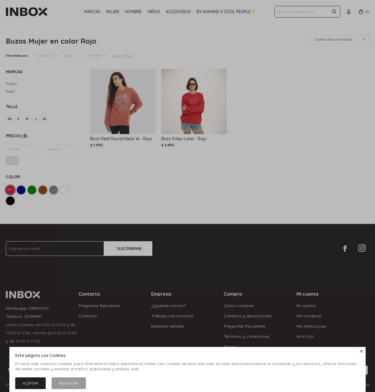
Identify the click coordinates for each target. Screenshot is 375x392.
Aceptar (30, 383)
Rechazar (69, 383)
